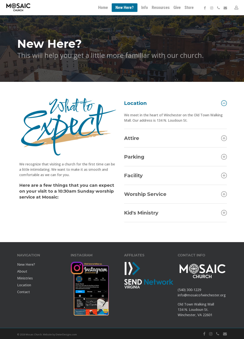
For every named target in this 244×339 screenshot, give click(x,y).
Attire (175, 138)
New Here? (26, 264)
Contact (23, 292)
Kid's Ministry (175, 213)
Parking (175, 157)
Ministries (25, 278)
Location (175, 103)
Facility (175, 175)
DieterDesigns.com (66, 334)
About (22, 271)
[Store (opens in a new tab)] (189, 8)
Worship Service (175, 194)
